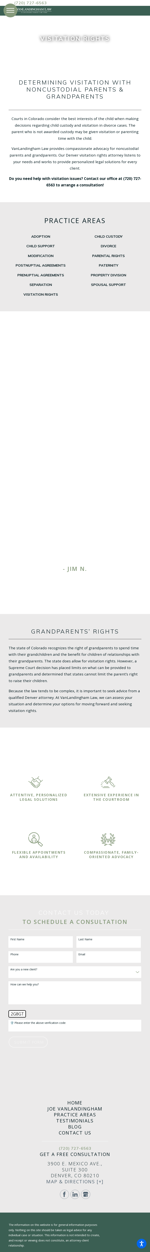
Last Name (85, 939)
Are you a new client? (23, 969)
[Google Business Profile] (85, 1194)
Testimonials (75, 1121)
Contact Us (75, 1133)
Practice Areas (75, 1115)
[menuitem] (40, 236)
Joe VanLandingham (74, 1109)
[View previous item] (65, 579)
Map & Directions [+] (75, 1182)
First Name (17, 939)
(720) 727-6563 (30, 2)
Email (81, 954)
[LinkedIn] (75, 1194)
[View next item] (84, 579)
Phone (14, 954)
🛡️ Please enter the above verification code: (38, 1023)
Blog (75, 1127)
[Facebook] (64, 1194)
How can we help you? (24, 984)
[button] (141, 1243)
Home (74, 1103)
